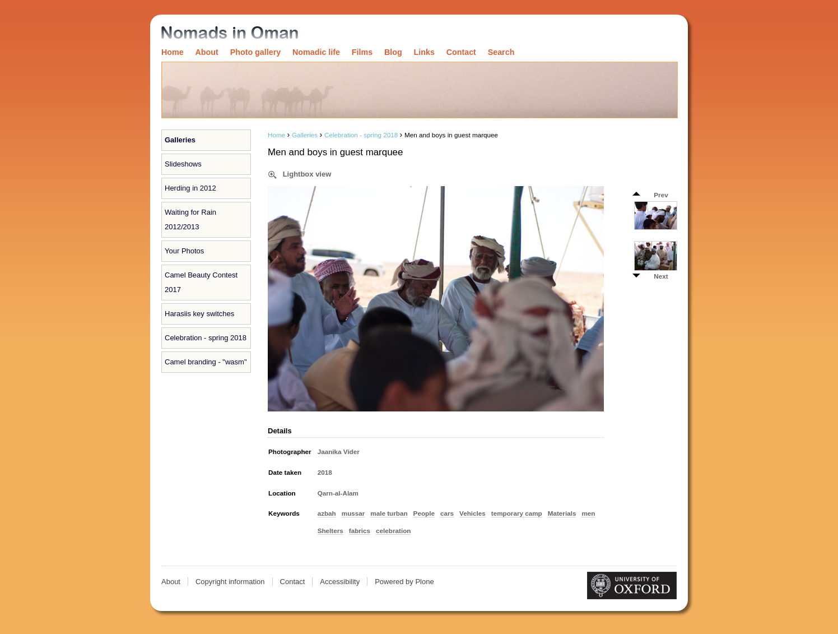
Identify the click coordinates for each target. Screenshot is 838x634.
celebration (393, 530)
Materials (562, 513)
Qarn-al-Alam (338, 493)
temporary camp (516, 513)
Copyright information (230, 581)
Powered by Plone (404, 581)
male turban (388, 513)
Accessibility (340, 581)
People (424, 513)
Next (661, 276)
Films (362, 52)
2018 (325, 472)
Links (424, 52)
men (588, 513)
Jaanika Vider (339, 451)
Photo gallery (255, 52)
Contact (461, 52)
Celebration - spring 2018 (361, 134)
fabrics (359, 530)
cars (447, 513)
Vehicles (472, 513)
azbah (327, 513)
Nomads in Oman (229, 33)
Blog (393, 52)
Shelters (330, 530)
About (206, 52)
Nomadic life (316, 52)
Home (172, 52)
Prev (661, 194)
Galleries (180, 140)
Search (501, 52)
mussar (353, 513)
